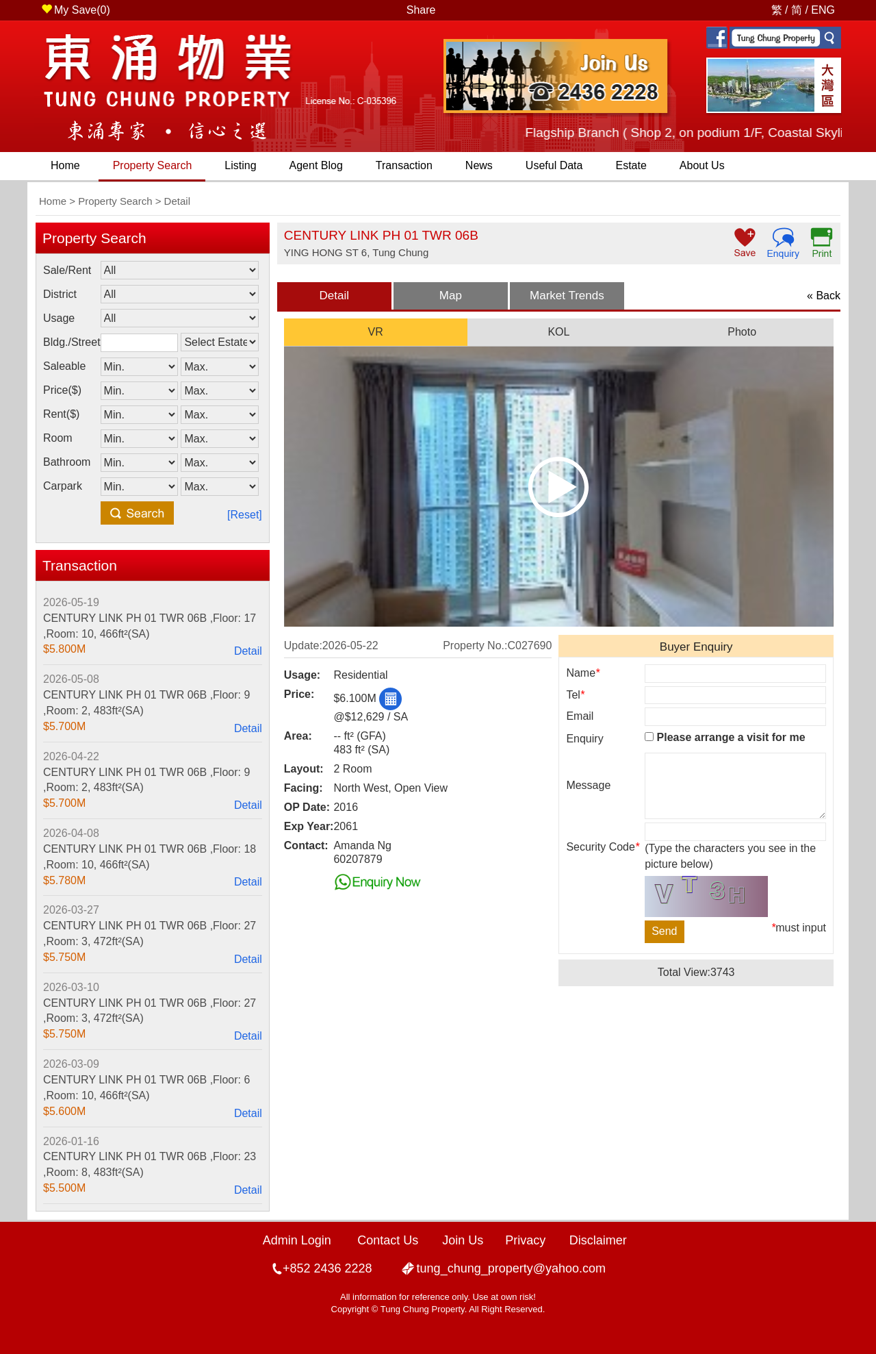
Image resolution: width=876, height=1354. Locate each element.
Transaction (404, 165)
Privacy (525, 1240)
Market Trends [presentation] (567, 295)
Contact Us (387, 1240)
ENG (823, 10)
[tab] (334, 296)
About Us (702, 165)
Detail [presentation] (334, 295)
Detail (248, 651)
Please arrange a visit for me (725, 737)
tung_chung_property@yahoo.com (511, 1268)
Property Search (152, 165)
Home (65, 165)
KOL (558, 332)
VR (375, 332)
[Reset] (244, 515)
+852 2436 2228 (327, 1268)
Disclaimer (598, 1240)
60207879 (357, 859)
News (479, 165)
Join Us (462, 1240)
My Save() (75, 10)
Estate (630, 165)
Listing (240, 165)
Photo (741, 332)
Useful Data (554, 165)
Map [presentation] (450, 295)
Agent (316, 165)
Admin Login (297, 1240)
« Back (823, 295)
